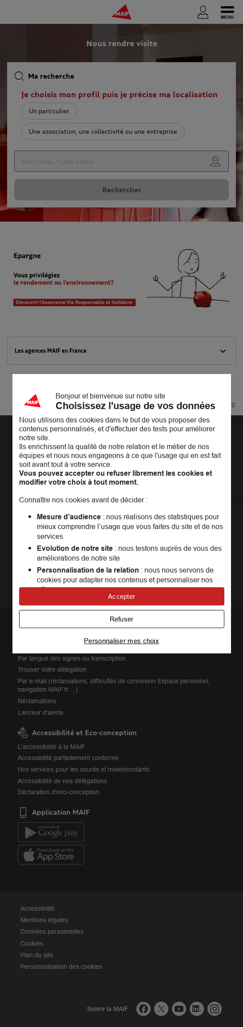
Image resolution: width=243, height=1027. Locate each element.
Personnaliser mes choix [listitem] (121, 641)
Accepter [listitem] (121, 596)
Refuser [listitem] (122, 619)
